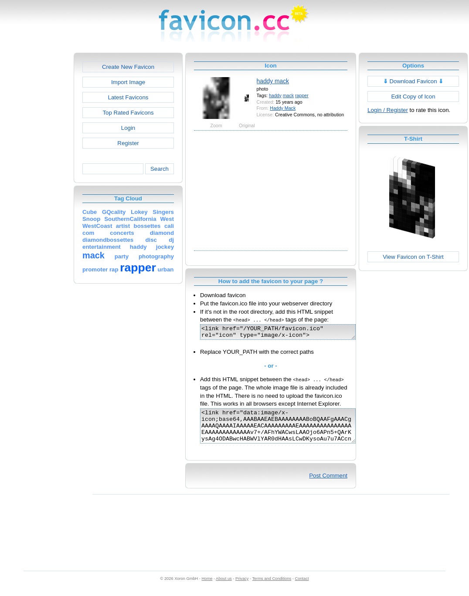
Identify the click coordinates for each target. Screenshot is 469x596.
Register (128, 143)
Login (128, 128)
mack (288, 95)
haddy (275, 95)
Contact (302, 588)
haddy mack (273, 81)
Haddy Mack (283, 108)
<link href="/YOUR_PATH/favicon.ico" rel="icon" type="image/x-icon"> (287, 333)
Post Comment (328, 484)
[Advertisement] (36, 183)
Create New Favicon (128, 67)
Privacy (241, 588)
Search (159, 169)
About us (224, 588)
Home (207, 588)
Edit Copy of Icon (413, 96)
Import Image (128, 82)
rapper (302, 95)
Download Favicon (413, 81)
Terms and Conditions (271, 588)
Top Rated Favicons (127, 112)
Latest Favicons (128, 97)
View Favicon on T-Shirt (413, 257)
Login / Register (387, 110)
